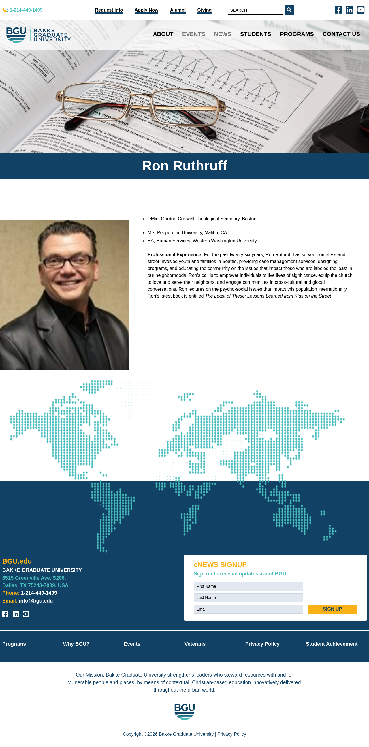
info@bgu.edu (36, 601)
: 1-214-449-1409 (25, 9)
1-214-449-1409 (39, 593)
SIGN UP (332, 609)
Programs (297, 34)
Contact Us (341, 34)
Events (193, 34)
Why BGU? (76, 644)
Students (255, 34)
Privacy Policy (262, 644)
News (222, 34)
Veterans (195, 644)
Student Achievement (331, 644)
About (163, 34)
